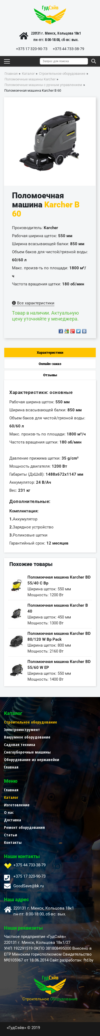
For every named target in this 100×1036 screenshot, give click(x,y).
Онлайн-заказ (50, 364)
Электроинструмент (22, 729)
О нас (9, 812)
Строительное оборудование (30, 722)
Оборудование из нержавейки (31, 759)
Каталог (11, 797)
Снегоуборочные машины (27, 752)
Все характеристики (33, 303)
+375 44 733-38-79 (68, 49)
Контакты (13, 842)
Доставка (12, 819)
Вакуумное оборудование (27, 737)
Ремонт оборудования (24, 827)
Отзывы (50, 375)
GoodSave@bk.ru (28, 886)
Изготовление (17, 804)
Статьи (10, 834)
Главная (11, 767)
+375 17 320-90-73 (31, 49)
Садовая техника (19, 744)
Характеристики (50, 353)
